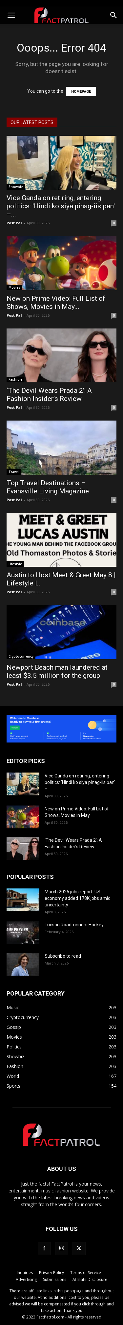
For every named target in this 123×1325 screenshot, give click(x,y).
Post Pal (14, 222)
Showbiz (16, 186)
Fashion (15, 379)
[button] (11, 15)
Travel (14, 472)
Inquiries (25, 1272)
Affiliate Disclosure (89, 1279)
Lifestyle (15, 564)
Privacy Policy (51, 1272)
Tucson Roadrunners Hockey (74, 924)
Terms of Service (85, 1272)
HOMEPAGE (81, 91)
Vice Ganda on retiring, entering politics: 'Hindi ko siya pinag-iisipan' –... (61, 206)
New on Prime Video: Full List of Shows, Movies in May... (56, 303)
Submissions (54, 1279)
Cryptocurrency (21, 656)
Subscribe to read (63, 956)
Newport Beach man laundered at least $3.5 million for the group (57, 671)
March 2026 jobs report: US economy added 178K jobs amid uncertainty (78, 898)
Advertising (26, 1279)
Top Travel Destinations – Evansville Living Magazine (48, 487)
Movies (14, 287)
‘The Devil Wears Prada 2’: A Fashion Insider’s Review (49, 395)
